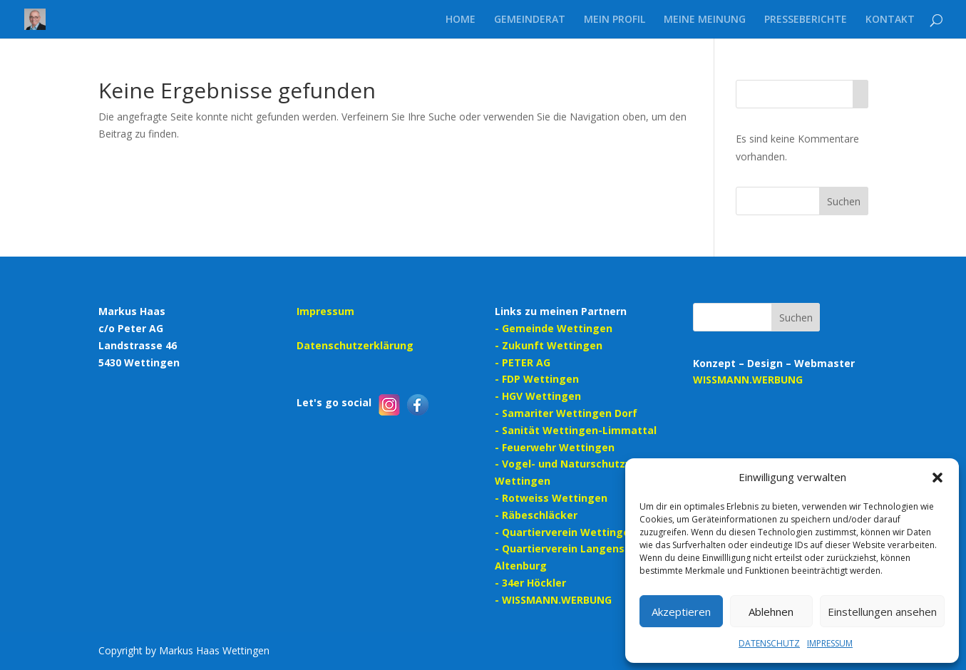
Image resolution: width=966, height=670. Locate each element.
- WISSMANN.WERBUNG (553, 600)
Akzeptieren (681, 611)
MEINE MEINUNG (705, 20)
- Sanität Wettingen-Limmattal (576, 430)
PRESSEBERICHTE (805, 20)
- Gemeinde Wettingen (553, 328)
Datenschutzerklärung (355, 345)
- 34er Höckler (530, 582)
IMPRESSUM (830, 643)
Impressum (325, 311)
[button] (937, 477)
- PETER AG (522, 362)
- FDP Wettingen (537, 379)
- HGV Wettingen (538, 396)
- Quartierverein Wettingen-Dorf (579, 532)
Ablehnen (771, 611)
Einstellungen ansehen (882, 611)
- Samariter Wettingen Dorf (566, 413)
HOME (461, 20)
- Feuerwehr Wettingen (555, 447)
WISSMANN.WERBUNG (748, 379)
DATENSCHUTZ (769, 643)
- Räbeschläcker (536, 515)
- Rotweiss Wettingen (551, 498)
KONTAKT (890, 20)
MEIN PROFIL (614, 20)
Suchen (843, 201)
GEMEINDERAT (529, 20)
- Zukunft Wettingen (548, 345)
